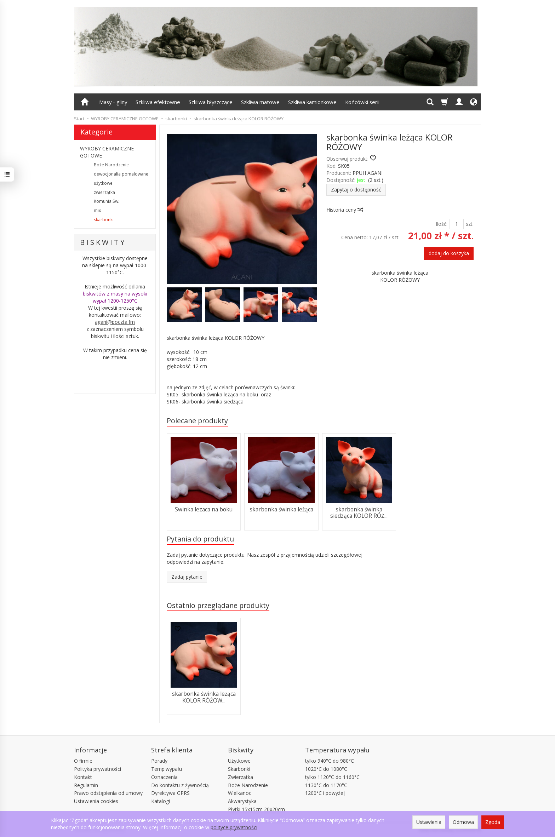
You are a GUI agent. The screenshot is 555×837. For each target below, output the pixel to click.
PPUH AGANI (368, 173)
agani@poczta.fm (115, 322)
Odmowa (463, 822)
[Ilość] (457, 224)
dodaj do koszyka (449, 253)
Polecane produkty (197, 420)
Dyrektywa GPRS (170, 793)
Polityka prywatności (97, 769)
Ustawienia (428, 822)
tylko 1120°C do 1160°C (332, 777)
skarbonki (104, 220)
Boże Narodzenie (111, 165)
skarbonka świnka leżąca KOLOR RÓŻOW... (204, 697)
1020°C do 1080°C (326, 769)
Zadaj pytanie (186, 576)
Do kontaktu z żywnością (180, 785)
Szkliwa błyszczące (211, 101)
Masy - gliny (113, 101)
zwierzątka (104, 192)
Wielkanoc (239, 793)
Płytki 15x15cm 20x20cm (256, 809)
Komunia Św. (106, 201)
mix (97, 210)
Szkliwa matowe (260, 101)
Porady (159, 760)
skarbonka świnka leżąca (281, 509)
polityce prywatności (234, 827)
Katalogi (160, 801)
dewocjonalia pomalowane (121, 174)
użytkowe (103, 183)
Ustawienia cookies (96, 801)
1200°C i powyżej (325, 793)
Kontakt (83, 777)
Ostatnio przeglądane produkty (218, 605)
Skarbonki (239, 769)
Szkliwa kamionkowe (312, 101)
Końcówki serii (362, 101)
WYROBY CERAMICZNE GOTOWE (107, 152)
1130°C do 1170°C (326, 785)
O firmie (83, 760)
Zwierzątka (240, 777)
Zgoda (492, 822)
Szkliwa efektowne (158, 101)
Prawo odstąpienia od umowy (108, 793)
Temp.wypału (166, 769)
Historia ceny (344, 209)
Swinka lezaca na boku (204, 509)
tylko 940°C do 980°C (329, 760)
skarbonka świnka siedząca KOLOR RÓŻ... (359, 513)
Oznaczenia (164, 777)
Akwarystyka (242, 801)
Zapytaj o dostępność (356, 189)
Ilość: (441, 223)
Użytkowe (239, 760)
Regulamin (86, 785)
